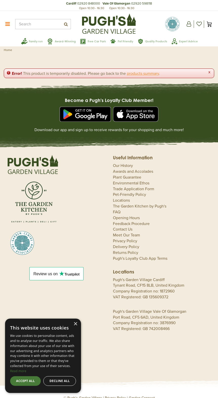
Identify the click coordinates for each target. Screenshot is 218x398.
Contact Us (122, 222)
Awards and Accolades (133, 164)
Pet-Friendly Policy (129, 187)
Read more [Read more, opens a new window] (18, 371)
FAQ (117, 204)
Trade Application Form (133, 181)
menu (7, 24)
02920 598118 (141, 4)
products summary (143, 66)
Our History (123, 158)
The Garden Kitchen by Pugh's (139, 199)
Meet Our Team (126, 228)
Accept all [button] (25, 381)
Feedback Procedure (131, 216)
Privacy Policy (125, 233)
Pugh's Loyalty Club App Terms (140, 251)
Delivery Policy (126, 239)
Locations (121, 193)
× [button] (75, 324)
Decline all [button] (60, 381)
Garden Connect (142, 391)
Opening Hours (126, 210)
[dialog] (43, 356)
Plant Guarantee (127, 169)
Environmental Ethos (131, 175)
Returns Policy (125, 245)
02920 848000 (88, 4)
